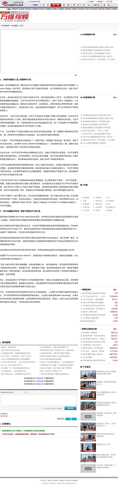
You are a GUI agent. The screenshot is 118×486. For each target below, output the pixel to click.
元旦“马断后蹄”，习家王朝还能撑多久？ (54, 347)
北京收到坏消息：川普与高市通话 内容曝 (55, 353)
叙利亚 (110, 210)
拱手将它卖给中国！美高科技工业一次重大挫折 (57, 350)
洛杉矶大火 (112, 207)
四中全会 (98, 201)
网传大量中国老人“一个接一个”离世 (95, 131)
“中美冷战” (40, 381)
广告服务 (91, 1)
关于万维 (109, 1)
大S (109, 204)
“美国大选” (40, 384)
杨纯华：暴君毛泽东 (8, 347)
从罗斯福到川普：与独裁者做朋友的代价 (15, 353)
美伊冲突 (98, 204)
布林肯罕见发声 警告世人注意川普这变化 (55, 356)
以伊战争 (98, 207)
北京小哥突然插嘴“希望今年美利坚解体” (15, 359)
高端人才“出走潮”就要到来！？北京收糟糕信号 (57, 362)
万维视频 (35, 9)
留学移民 (68, 9)
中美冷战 (86, 207)
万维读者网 (5, 26)
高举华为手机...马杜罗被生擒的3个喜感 (97, 53)
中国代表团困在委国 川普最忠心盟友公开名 (98, 47)
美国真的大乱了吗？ (103, 444)
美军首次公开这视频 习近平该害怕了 (96, 124)
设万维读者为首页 (34, 1)
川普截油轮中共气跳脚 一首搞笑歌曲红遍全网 (56, 365)
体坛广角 (88, 9)
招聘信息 (62, 480)
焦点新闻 (21, 9)
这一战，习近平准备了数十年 (11, 365)
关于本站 (43, 480)
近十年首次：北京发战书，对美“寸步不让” (16, 356)
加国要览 (61, 9)
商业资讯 (108, 9)
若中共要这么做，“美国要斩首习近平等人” (16, 374)
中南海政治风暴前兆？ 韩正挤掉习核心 (97, 121)
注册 (59, 408)
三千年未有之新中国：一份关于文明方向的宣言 (18, 362)
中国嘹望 (48, 9)
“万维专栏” (40, 378)
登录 (52, 408)
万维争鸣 (114, 9)
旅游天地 (101, 9)
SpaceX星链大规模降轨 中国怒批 (94, 143)
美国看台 (55, 9)
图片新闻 (28, 9)
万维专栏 (98, 197)
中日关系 (86, 210)
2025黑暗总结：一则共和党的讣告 (13, 371)
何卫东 (97, 210)
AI (108, 197)
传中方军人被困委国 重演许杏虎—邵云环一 (98, 56)
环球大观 (41, 9)
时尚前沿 (95, 9)
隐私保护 (75, 480)
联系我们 (100, 1)
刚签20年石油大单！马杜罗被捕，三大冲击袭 (99, 59)
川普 (84, 201)
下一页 (74, 419)
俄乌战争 (86, 204)
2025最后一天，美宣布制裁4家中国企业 (15, 368)
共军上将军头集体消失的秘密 (50, 359)
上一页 (68, 419)
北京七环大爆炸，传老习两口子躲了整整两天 (56, 368)
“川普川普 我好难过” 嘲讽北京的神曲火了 (55, 374)
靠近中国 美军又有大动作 (10, 350)
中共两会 (111, 201)
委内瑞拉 (86, 197)
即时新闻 (15, 9)
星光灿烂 (81, 9)
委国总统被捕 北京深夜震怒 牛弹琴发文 (97, 50)
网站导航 (69, 480)
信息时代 (75, 9)
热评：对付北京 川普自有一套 (51, 371)
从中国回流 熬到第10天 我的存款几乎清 (97, 115)
